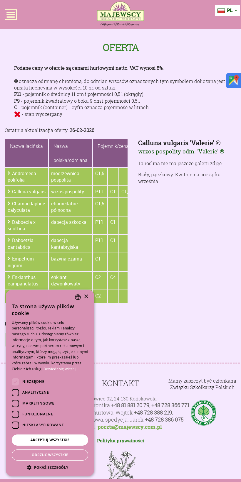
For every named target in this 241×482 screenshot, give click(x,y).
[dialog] (50, 383)
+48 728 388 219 (153, 412)
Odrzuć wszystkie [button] (50, 454)
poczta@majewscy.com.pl (130, 427)
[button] (50, 467)
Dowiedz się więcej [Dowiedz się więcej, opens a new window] (59, 368)
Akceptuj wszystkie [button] (49, 439)
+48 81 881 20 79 (130, 405)
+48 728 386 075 (164, 419)
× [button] (86, 297)
